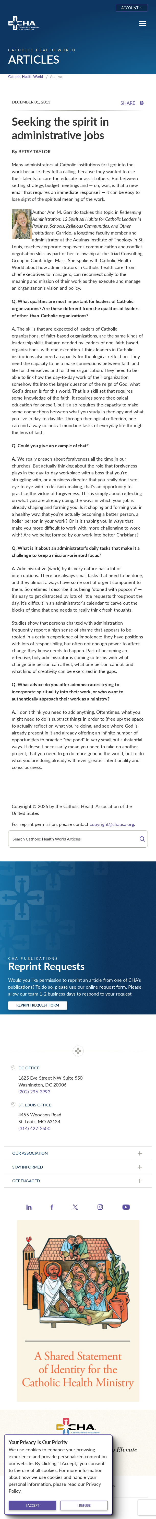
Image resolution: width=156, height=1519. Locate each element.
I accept (32, 1505)
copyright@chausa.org (112, 824)
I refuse (84, 1505)
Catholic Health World (25, 76)
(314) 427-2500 (34, 1128)
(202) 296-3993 (34, 1092)
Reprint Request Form (37, 1005)
